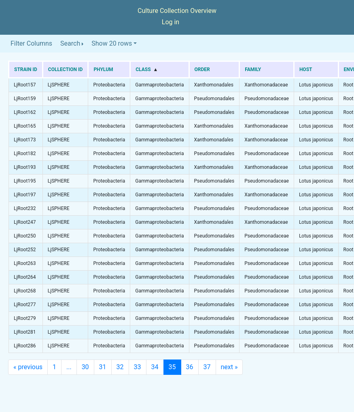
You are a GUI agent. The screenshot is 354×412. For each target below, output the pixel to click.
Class (143, 69)
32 (120, 367)
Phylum (103, 69)
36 (189, 367)
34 (155, 367)
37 (207, 367)
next (229, 367)
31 (102, 367)
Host (305, 69)
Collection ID (65, 69)
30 (85, 367)
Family (253, 69)
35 (172, 367)
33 (137, 367)
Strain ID (25, 69)
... (69, 367)
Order (202, 69)
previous (27, 367)
